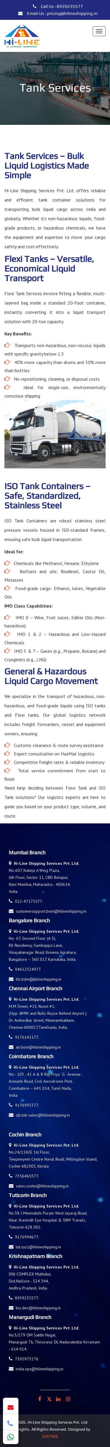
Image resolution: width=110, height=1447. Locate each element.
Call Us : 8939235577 (58, 6)
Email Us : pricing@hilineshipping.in (58, 13)
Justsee (50, 1436)
